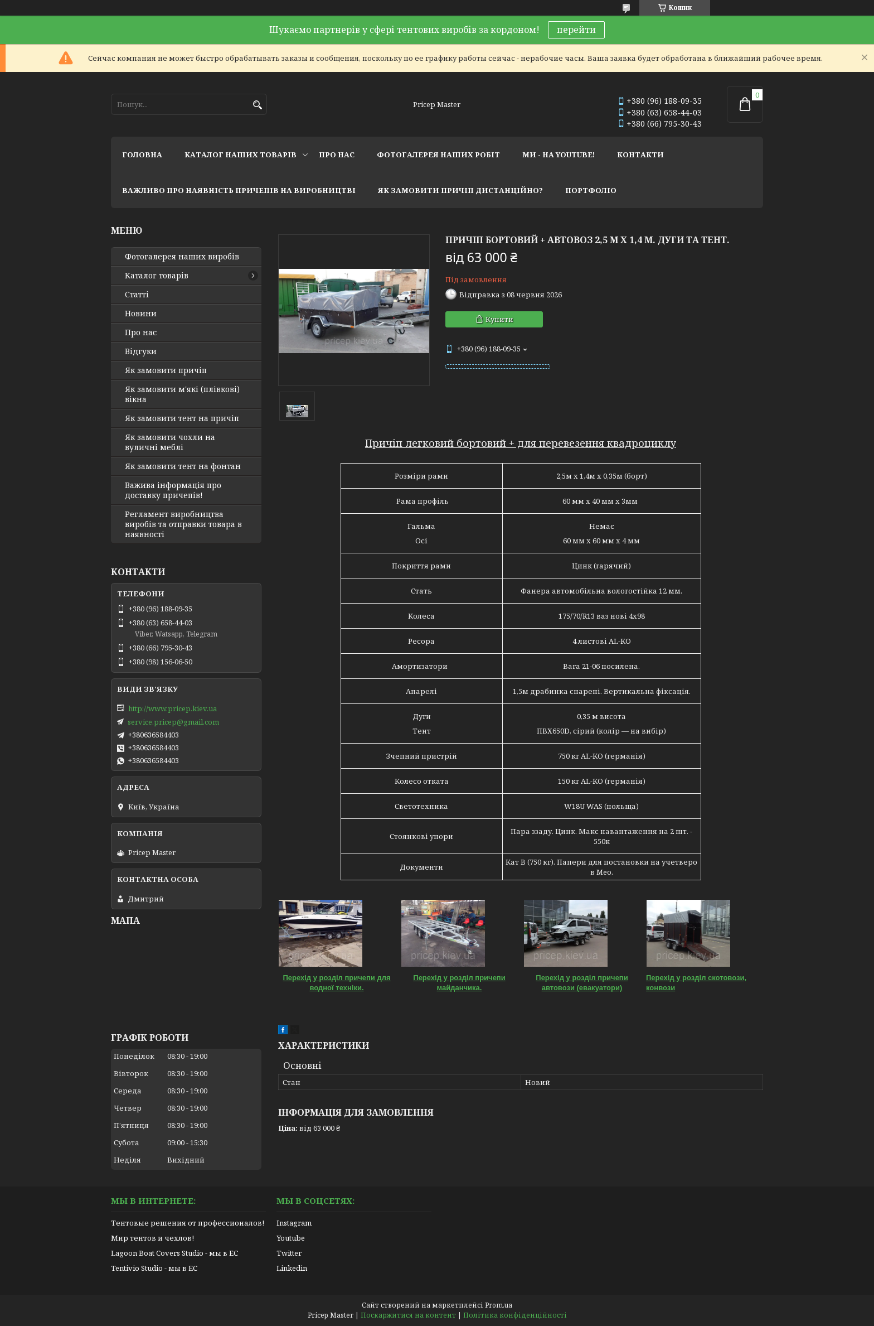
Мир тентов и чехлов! (152, 1238)
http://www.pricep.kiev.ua (172, 708)
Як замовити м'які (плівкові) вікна (182, 394)
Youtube (290, 1238)
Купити (499, 319)
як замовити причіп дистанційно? (460, 190)
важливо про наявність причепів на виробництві (239, 190)
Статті (137, 295)
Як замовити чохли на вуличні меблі (170, 442)
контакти (640, 155)
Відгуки (141, 351)
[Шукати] (257, 105)
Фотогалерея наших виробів (182, 257)
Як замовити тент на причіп (182, 418)
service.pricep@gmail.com (173, 721)
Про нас (141, 332)
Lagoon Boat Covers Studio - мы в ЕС (174, 1253)
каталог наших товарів (240, 155)
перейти (576, 29)
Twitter (289, 1253)
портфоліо (590, 190)
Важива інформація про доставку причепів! (173, 490)
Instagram (294, 1223)
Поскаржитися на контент (408, 1315)
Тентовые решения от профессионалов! (187, 1223)
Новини (141, 313)
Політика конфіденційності (515, 1315)
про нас (337, 155)
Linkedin (291, 1268)
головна (142, 155)
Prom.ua (498, 1305)
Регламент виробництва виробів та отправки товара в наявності (183, 524)
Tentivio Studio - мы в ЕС (154, 1268)
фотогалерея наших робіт (438, 155)
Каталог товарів (156, 276)
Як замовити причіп (166, 370)
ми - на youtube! (558, 155)
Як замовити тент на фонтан (183, 466)
